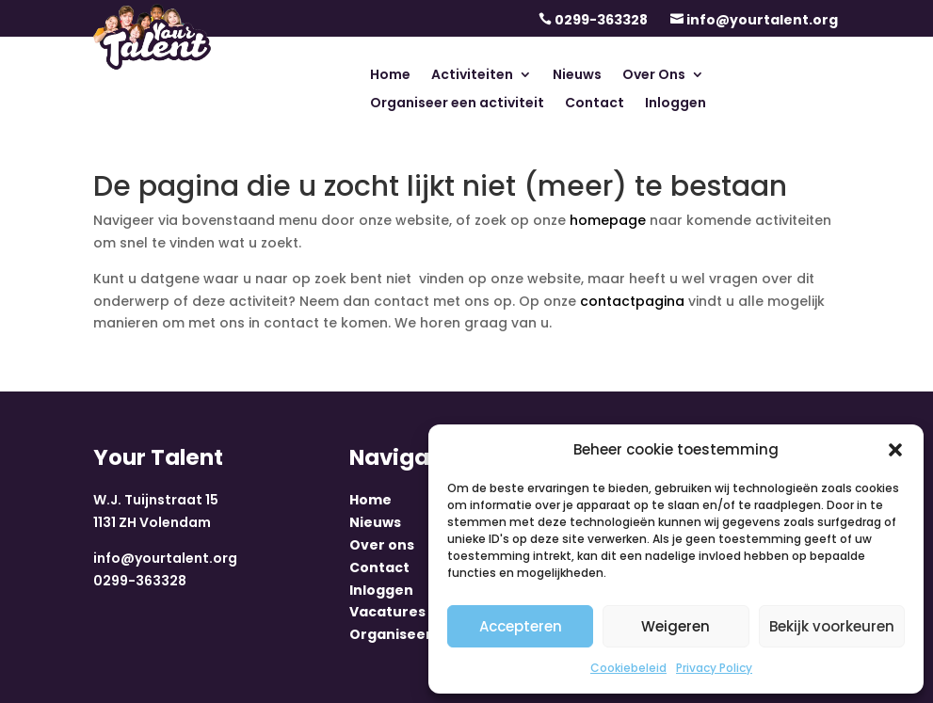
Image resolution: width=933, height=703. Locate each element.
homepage (608, 220)
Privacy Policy (714, 668)
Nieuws (577, 76)
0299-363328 (601, 19)
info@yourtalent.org (762, 19)
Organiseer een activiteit (457, 104)
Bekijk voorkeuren (831, 626)
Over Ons (653, 76)
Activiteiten (472, 76)
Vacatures (387, 611)
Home (390, 76)
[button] (895, 449)
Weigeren (675, 626)
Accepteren (520, 626)
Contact (594, 104)
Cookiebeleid (628, 668)
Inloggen (675, 104)
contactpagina (632, 301)
